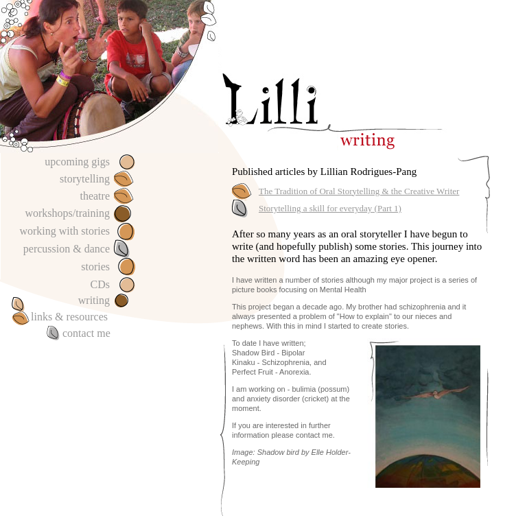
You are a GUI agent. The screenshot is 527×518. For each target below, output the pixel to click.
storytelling (85, 179)
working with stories (64, 231)
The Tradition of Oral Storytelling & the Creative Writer (359, 191)
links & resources (69, 316)
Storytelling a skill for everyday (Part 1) (330, 208)
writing (94, 300)
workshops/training (67, 213)
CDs (100, 284)
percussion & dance (66, 249)
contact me (86, 333)
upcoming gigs (77, 161)
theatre (95, 196)
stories (95, 266)
